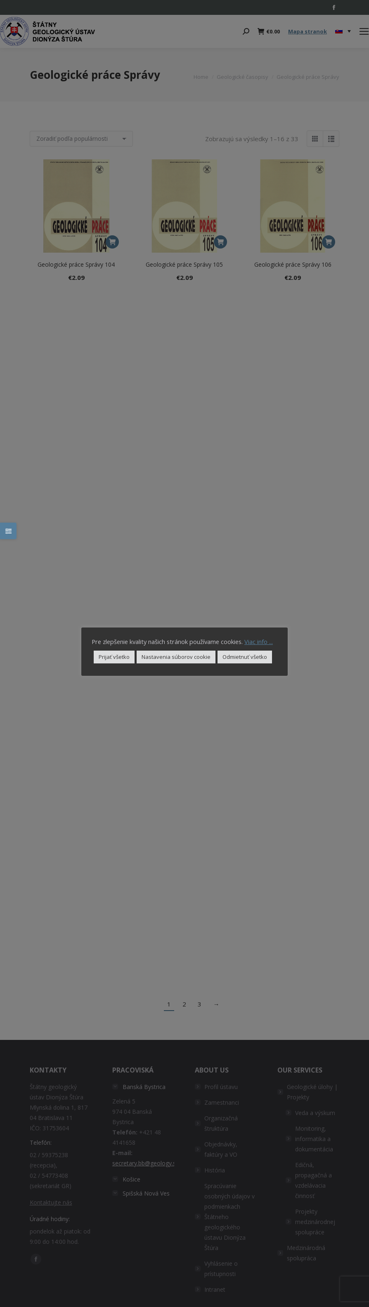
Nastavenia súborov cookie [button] (176, 657)
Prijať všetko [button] (114, 657)
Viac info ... (258, 641)
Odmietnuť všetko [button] (244, 657)
